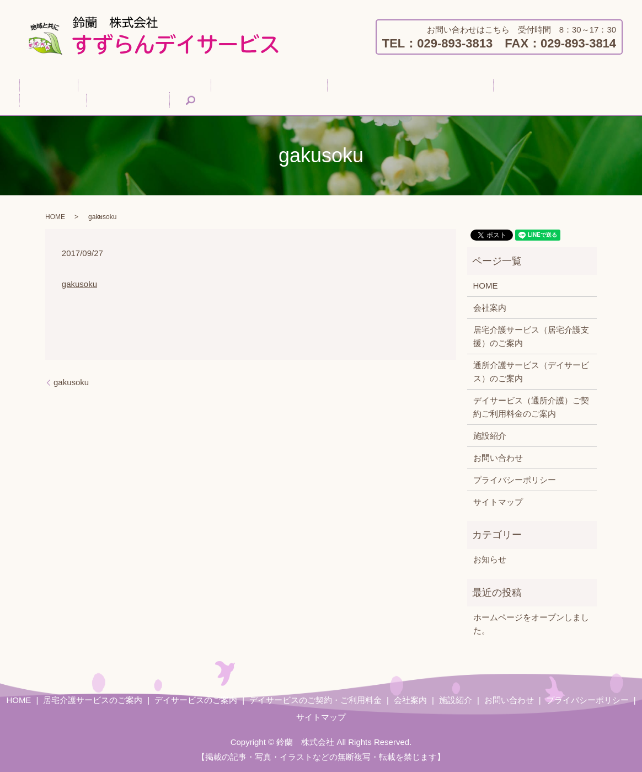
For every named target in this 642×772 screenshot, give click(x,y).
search (40, 100)
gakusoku (79, 282)
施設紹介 (502, 85)
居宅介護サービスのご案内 (119, 85)
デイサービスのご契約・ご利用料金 (352, 85)
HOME (40, 85)
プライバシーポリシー (514, 478)
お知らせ (489, 558)
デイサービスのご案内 (227, 85)
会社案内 (452, 85)
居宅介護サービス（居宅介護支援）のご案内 (531, 335)
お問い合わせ (561, 85)
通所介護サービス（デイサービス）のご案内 (531, 370)
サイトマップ (498, 500)
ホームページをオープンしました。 (531, 622)
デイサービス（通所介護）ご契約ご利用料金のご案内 (531, 406)
